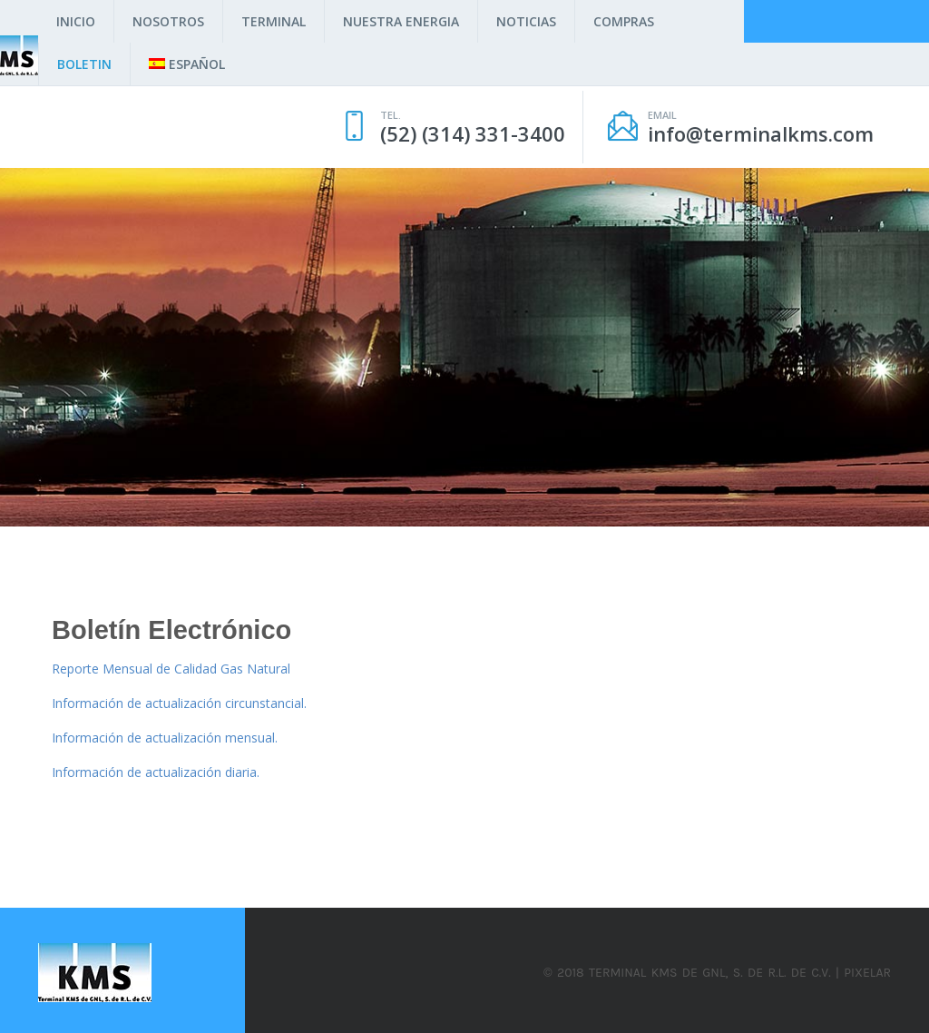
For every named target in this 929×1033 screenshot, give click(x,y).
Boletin (84, 64)
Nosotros (168, 21)
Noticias (526, 21)
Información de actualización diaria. (155, 772)
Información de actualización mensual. (165, 737)
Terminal (273, 21)
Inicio (75, 21)
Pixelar (867, 972)
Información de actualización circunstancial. (179, 703)
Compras (623, 21)
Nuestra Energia (401, 21)
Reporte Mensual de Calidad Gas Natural (171, 668)
